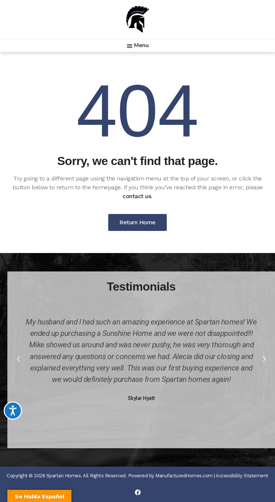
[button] (137, 45)
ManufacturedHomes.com (184, 475)
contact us (137, 196)
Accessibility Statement (242, 475)
